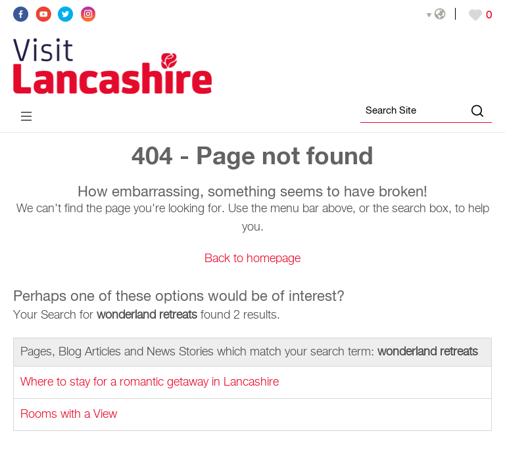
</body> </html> (252, 236)
